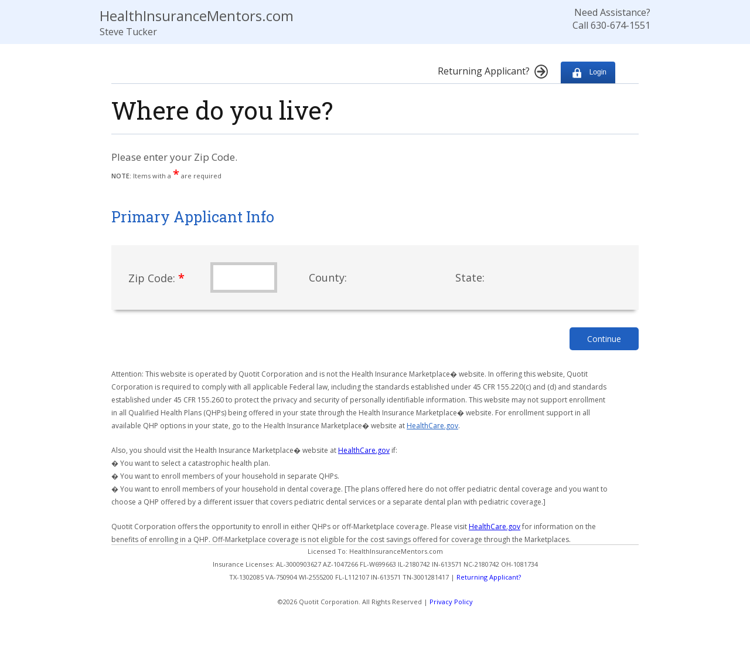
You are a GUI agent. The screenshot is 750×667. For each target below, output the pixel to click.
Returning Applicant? (488, 577)
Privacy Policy (451, 601)
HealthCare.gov (432, 426)
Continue (604, 338)
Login (588, 72)
